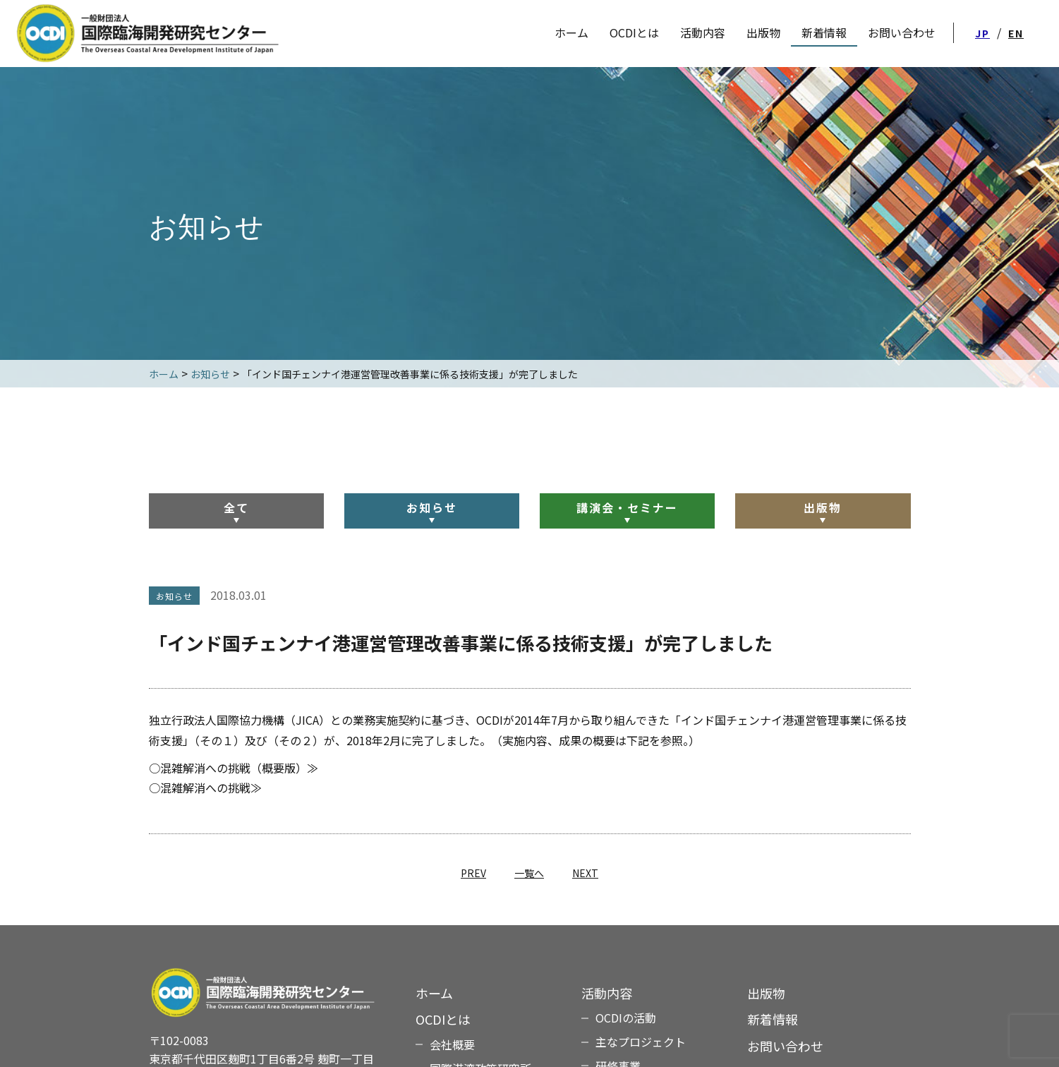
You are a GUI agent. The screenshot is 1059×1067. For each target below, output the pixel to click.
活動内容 (702, 32)
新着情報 (772, 1019)
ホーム (434, 993)
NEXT (585, 873)
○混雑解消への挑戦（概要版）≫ (233, 767)
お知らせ (431, 507)
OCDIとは (634, 32)
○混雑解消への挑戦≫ (205, 787)
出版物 (823, 507)
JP (982, 33)
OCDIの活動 (625, 1017)
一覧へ (529, 873)
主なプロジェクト (640, 1041)
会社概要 (452, 1044)
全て (236, 507)
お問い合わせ (785, 1046)
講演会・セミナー (627, 507)
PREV (473, 873)
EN (1016, 33)
